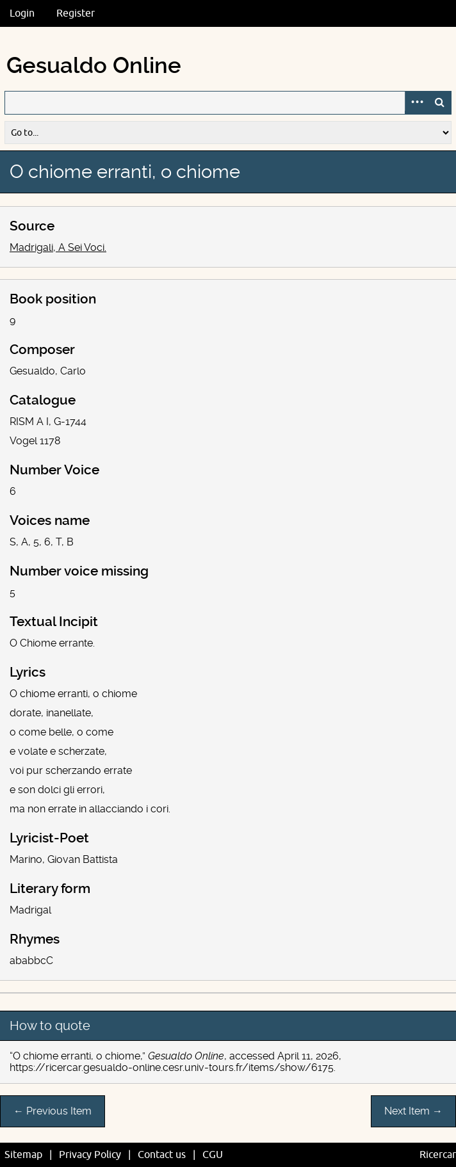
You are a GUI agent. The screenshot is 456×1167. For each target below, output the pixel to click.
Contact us (162, 1154)
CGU (212, 1154)
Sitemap (23, 1154)
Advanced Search (416, 103)
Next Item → (413, 1111)
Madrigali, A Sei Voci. (58, 247)
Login (22, 13)
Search (439, 103)
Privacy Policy (90, 1154)
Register (75, 13)
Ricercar (437, 1155)
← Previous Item (52, 1111)
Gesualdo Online (93, 65)
